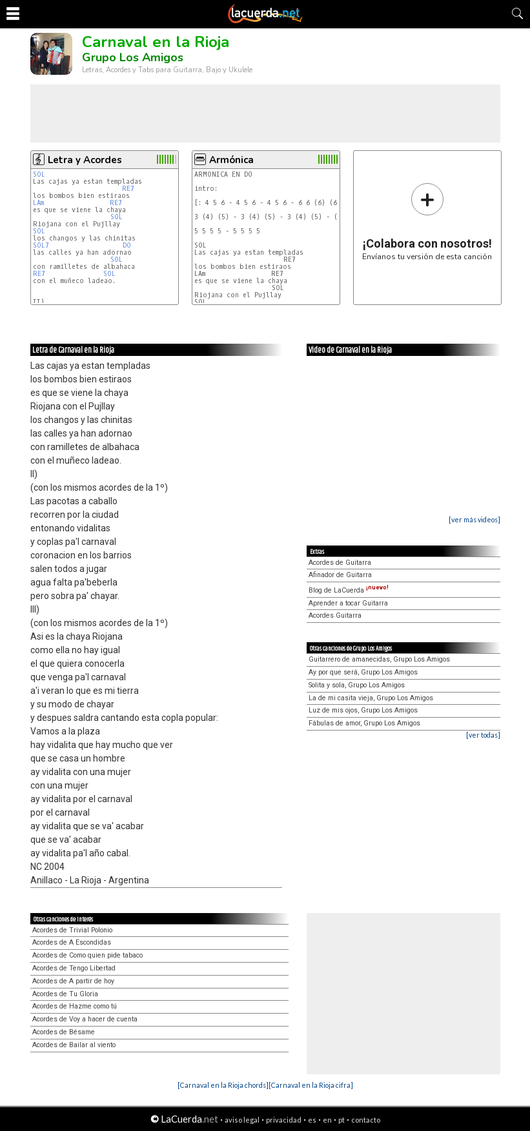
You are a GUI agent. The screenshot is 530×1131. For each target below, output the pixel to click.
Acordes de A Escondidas (71, 942)
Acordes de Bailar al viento (74, 1045)
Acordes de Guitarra (340, 562)
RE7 (128, 188)
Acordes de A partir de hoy (73, 981)
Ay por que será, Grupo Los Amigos (363, 672)
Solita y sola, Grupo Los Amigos (357, 685)
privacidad (283, 1120)
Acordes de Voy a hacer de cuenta (85, 1019)
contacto (365, 1120)
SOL (41, 174)
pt (341, 1120)
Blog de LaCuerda (349, 590)
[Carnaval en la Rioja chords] (223, 1085)
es (312, 1120)
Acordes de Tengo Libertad (74, 968)
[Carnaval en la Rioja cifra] (311, 1085)
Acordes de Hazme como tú (74, 1006)
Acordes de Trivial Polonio (72, 930)
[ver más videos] (474, 519)
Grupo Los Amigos (132, 57)
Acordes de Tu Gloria (65, 994)
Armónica (231, 159)
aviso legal (242, 1120)
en (327, 1120)
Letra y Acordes (85, 159)
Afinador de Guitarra (340, 575)
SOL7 (41, 245)
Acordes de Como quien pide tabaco (87, 955)
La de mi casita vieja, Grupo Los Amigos (371, 698)
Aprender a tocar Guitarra (348, 603)
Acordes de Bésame (63, 1032)
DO (129, 245)
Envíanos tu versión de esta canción (427, 221)
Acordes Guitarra (335, 615)
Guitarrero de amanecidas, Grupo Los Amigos (379, 659)
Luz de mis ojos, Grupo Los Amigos (363, 710)
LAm (38, 203)
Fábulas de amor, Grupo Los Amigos (364, 723)
